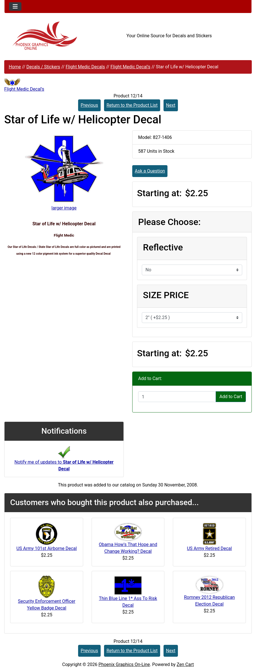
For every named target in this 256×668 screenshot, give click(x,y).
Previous (89, 105)
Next (170, 105)
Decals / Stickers (43, 66)
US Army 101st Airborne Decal (46, 548)
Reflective (163, 247)
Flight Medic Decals (85, 66)
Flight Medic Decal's (131, 66)
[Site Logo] (46, 35)
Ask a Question (150, 171)
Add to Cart (230, 396)
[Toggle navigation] (15, 6)
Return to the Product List (132, 105)
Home (15, 66)
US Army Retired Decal (209, 548)
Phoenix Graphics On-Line (124, 664)
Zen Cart (185, 664)
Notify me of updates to (63, 460)
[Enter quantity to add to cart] (177, 396)
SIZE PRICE (166, 295)
